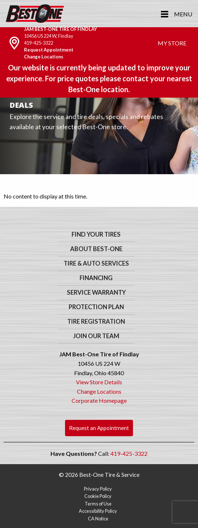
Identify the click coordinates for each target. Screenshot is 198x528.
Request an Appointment (99, 428)
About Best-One (96, 249)
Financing (96, 278)
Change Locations (43, 57)
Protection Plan (96, 307)
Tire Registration (96, 321)
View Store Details (99, 381)
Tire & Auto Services (96, 263)
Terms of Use (98, 504)
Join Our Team (96, 336)
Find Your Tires (96, 234)
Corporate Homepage (99, 400)
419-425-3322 (38, 43)
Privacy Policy (98, 489)
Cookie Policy (98, 496)
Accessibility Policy (98, 511)
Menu (183, 14)
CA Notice (98, 518)
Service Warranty (96, 292)
